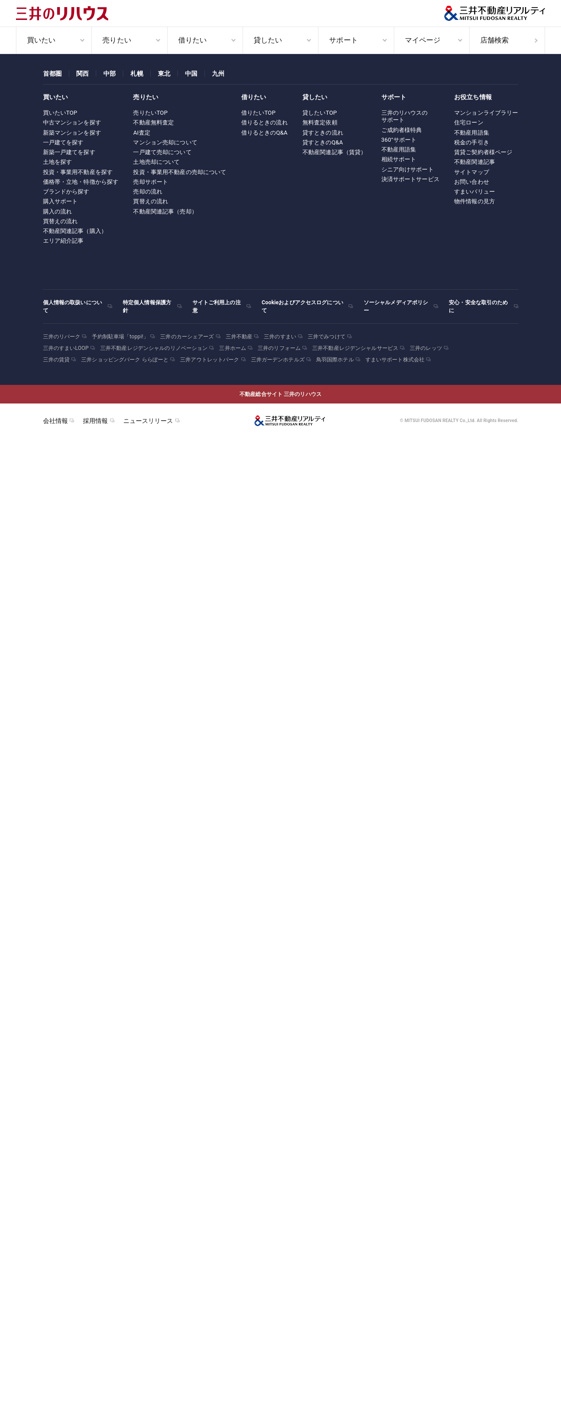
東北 (164, 73)
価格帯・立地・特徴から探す (81, 181)
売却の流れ (147, 191)
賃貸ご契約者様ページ (483, 152)
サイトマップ (471, 172)
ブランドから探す (66, 191)
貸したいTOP (319, 112)
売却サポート (150, 181)
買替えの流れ (60, 221)
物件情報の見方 (474, 201)
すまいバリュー (474, 191)
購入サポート (60, 201)
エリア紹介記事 (63, 240)
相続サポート (398, 159)
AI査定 (141, 132)
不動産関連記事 (474, 162)
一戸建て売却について (162, 152)
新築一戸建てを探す (69, 152)
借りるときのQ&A (264, 132)
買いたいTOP (60, 112)
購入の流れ (57, 211)
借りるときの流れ (264, 122)
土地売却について (156, 162)
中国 (191, 73)
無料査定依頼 (319, 122)
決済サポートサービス (410, 179)
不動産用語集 (398, 149)
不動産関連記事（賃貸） (334, 152)
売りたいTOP (150, 112)
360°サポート (399, 139)
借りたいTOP (258, 112)
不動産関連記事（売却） (165, 211)
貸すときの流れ (322, 132)
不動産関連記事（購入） (75, 231)
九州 (218, 73)
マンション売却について (165, 142)
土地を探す (57, 162)
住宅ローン (468, 122)
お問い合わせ (471, 181)
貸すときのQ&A (322, 142)
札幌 (136, 73)
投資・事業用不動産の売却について (179, 172)
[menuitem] (53, 40)
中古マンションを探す (72, 122)
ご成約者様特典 (401, 130)
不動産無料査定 (153, 122)
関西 (82, 73)
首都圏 (52, 73)
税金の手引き (471, 142)
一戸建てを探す (63, 142)
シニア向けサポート (407, 169)
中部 (109, 73)
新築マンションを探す (72, 132)
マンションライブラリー (486, 112)
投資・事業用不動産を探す (78, 172)
